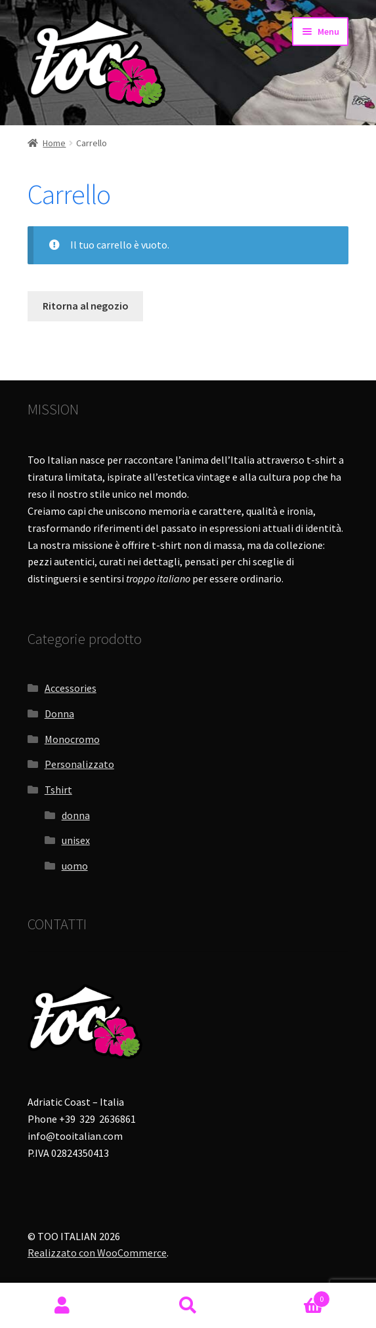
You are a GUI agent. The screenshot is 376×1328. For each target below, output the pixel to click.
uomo (75, 865)
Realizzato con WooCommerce (97, 1252)
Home (54, 143)
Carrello (290, 1296)
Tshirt (58, 789)
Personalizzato (79, 764)
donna (76, 815)
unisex (76, 840)
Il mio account (62, 1305)
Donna (59, 713)
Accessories (70, 687)
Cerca (188, 1305)
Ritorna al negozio (86, 305)
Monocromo (72, 739)
